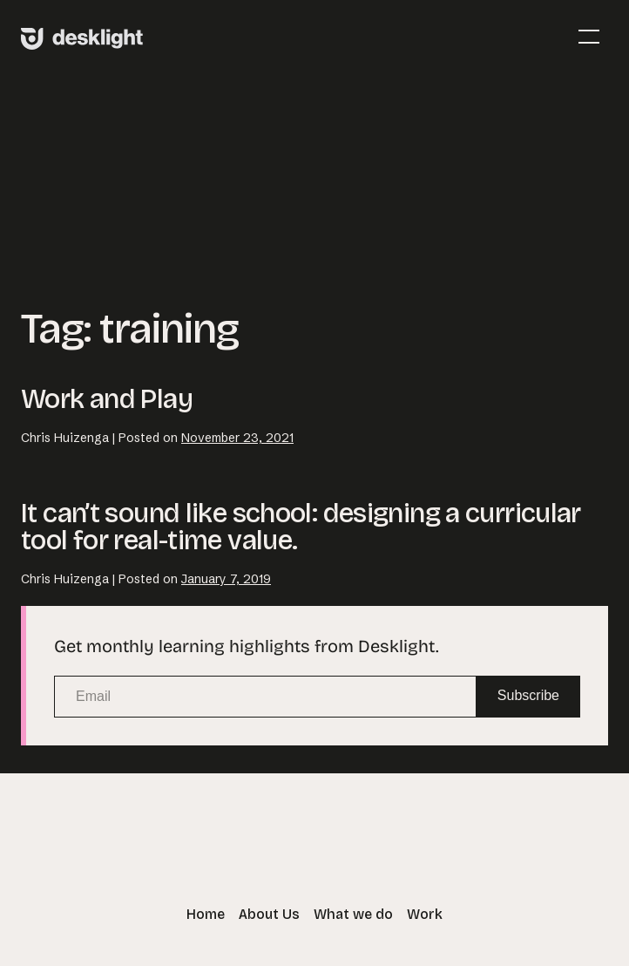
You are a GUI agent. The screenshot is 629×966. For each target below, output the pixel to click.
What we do (353, 914)
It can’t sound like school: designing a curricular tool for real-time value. (301, 526)
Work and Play (107, 399)
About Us (269, 914)
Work (425, 914)
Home (205, 914)
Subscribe (528, 695)
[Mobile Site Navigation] (589, 36)
